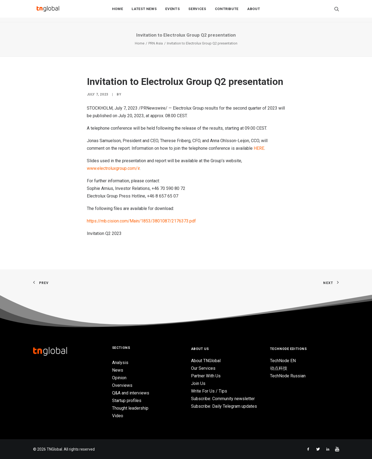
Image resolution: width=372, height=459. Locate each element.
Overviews (122, 385)
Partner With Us (206, 375)
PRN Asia (155, 43)
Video (117, 415)
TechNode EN (283, 360)
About (253, 11)
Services (197, 11)
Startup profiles (126, 400)
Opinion (119, 377)
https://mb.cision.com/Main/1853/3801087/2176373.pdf (141, 221)
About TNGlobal (206, 360)
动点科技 (278, 368)
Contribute (227, 11)
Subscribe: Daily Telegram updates (224, 406)
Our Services (203, 368)
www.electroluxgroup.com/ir (113, 168)
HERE (259, 148)
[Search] (336, 11)
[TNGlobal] (48, 11)
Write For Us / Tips (209, 391)
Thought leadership (130, 408)
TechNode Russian (288, 375)
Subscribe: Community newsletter (223, 398)
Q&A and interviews (130, 393)
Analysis (120, 362)
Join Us (198, 383)
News (117, 370)
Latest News (144, 11)
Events (172, 11)
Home (117, 11)
